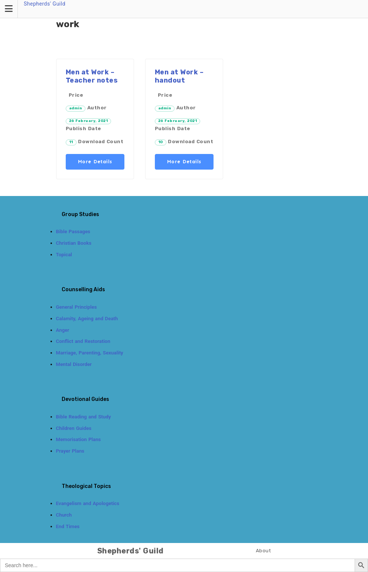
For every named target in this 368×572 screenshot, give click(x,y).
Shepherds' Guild (44, 4)
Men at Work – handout (179, 76)
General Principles (76, 307)
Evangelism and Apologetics (88, 503)
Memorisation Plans (78, 439)
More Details (95, 161)
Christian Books (74, 243)
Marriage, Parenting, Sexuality (89, 353)
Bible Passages (73, 231)
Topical (64, 254)
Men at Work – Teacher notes (92, 76)
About (263, 550)
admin (75, 108)
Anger (62, 330)
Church (64, 515)
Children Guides (74, 428)
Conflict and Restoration (83, 341)
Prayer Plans (70, 451)
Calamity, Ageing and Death (87, 318)
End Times (68, 526)
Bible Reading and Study (83, 417)
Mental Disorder (74, 364)
